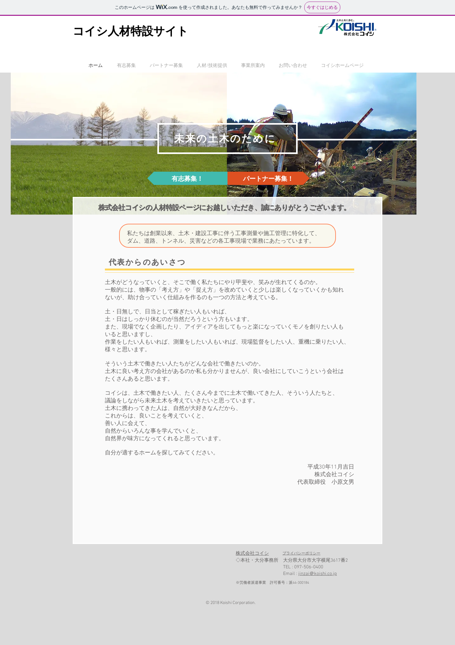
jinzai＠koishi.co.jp (317, 574)
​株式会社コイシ (252, 553)
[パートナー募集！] (268, 178)
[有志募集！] (187, 178)
